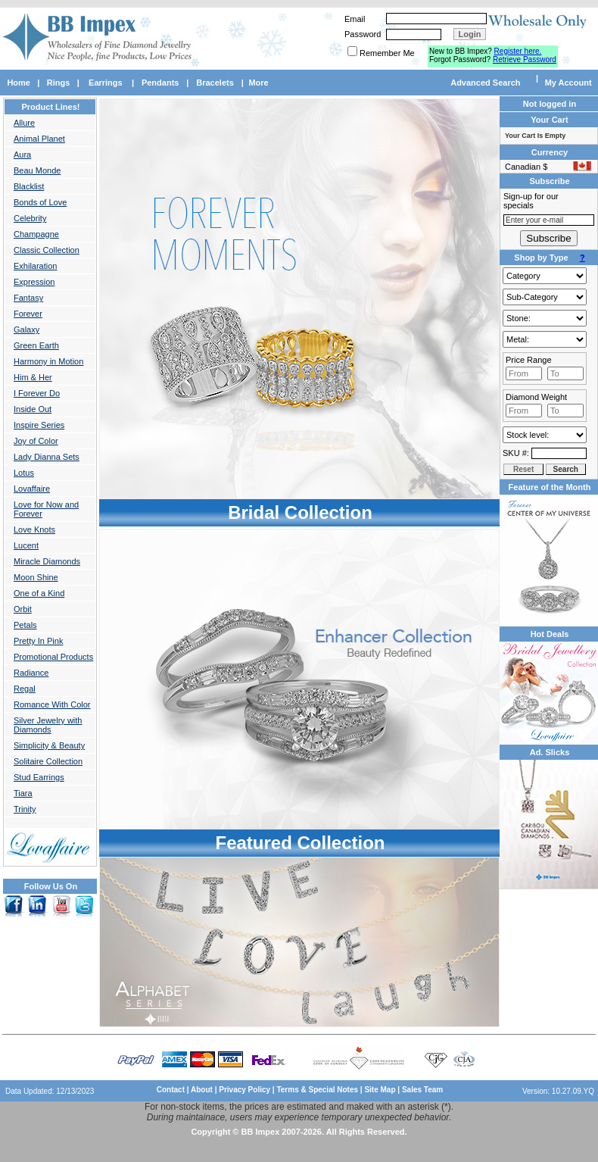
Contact (171, 1089)
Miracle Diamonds (47, 561)
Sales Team (422, 1089)
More (258, 82)
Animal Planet (39, 138)
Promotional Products (53, 656)
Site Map (379, 1089)
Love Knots (34, 529)
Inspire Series (39, 425)
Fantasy (28, 297)
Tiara (23, 793)
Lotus (24, 472)
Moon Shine (36, 577)
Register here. (518, 51)
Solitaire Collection (48, 761)
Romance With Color (52, 704)
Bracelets (215, 82)
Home (18, 82)
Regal (25, 688)
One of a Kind (39, 593)
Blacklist (29, 186)
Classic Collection (46, 250)
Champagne (36, 234)
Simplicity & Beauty (49, 745)
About (202, 1089)
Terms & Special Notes (318, 1089)
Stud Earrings (39, 777)
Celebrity (30, 218)
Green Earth (36, 345)
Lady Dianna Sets (46, 456)
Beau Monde (37, 170)
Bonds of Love (40, 202)
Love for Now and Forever (46, 509)
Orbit (23, 609)
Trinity (25, 809)
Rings (58, 82)
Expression (34, 281)
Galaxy (26, 329)
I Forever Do (37, 393)
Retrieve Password (524, 59)
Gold (545, 339)
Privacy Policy (244, 1089)
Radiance (31, 672)
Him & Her (33, 377)
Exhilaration (35, 265)
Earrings (106, 82)
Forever (28, 313)
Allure (24, 122)
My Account (568, 82)
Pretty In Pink (38, 640)
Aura (22, 154)
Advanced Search (485, 82)
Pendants (160, 82)
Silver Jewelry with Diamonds (48, 725)
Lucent (26, 545)
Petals (25, 624)
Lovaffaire (32, 488)
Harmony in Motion (48, 361)
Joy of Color (36, 440)
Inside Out (32, 409)
